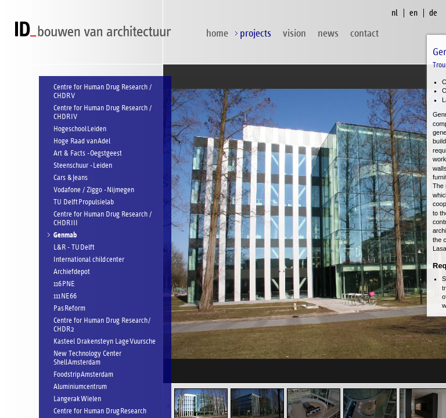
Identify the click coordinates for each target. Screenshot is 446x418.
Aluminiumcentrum (80, 387)
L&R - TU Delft (74, 247)
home (217, 33)
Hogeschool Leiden (79, 129)
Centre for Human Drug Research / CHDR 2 (101, 325)
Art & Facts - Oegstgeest (87, 153)
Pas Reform (69, 308)
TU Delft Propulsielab (83, 202)
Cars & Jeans (70, 178)
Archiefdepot (71, 272)
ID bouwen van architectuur (96, 29)
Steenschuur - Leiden (82, 165)
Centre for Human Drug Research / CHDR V (102, 91)
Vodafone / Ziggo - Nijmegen (93, 190)
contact (364, 33)
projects (255, 33)
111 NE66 (65, 296)
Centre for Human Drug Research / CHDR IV (102, 112)
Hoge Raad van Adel (81, 141)
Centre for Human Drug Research (99, 411)
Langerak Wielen (77, 399)
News (328, 33)
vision (294, 33)
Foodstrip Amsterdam (83, 374)
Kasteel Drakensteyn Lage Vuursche (104, 341)
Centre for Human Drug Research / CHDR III (102, 219)
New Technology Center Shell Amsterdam (87, 358)
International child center (88, 259)
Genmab (65, 235)
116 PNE (64, 284)
